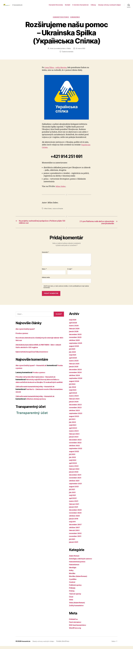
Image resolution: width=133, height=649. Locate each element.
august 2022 (74, 454)
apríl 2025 (73, 361)
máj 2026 (73, 323)
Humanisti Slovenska (56, 6)
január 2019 (74, 522)
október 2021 (74, 484)
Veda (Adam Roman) (77, 605)
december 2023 (76, 407)
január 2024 (74, 405)
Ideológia (73, 570)
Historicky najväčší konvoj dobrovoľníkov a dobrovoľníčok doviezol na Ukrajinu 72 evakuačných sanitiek (39, 385)
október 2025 (75, 343)
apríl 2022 (73, 466)
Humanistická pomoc (61, 20)
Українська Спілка (50, 150)
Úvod (71, 600)
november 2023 (76, 410)
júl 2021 (72, 492)
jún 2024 (73, 390)
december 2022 (76, 443)
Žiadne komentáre (67, 54)
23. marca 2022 (81, 51)
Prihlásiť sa (73, 622)
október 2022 (75, 448)
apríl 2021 (73, 501)
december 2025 (76, 337)
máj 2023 (73, 428)
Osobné (72, 585)
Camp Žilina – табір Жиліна (56, 70)
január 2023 (74, 440)
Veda (71, 603)
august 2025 (74, 349)
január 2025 (74, 370)
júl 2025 (72, 352)
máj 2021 (73, 498)
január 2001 (74, 545)
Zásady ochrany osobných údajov (109, 6)
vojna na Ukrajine (58, 211)
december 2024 (76, 372)
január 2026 (74, 334)
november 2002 (76, 536)
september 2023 (76, 416)
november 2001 (75, 539)
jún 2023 (73, 425)
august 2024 (74, 384)
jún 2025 (73, 355)
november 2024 (76, 375)
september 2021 (76, 487)
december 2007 (76, 527)
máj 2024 (73, 393)
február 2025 (74, 367)
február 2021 (74, 507)
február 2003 (74, 533)
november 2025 (76, 340)
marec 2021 (74, 504)
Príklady (72, 591)
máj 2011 (73, 525)
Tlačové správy (75, 597)
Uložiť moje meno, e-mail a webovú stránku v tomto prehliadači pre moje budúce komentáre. (66, 289)
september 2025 (76, 346)
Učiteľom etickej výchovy (37, 405)
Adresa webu (46, 280)
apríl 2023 (73, 431)
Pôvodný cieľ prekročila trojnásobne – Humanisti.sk (37, 380)
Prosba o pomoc (22, 336)
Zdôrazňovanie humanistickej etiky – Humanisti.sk (37, 392)
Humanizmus (75, 20)
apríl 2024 (73, 396)
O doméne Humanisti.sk (80, 6)
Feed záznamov (75, 625)
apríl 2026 (73, 326)
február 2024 (74, 402)
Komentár (45, 255)
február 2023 (74, 437)
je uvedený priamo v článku (62, 51)
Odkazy (93, 6)
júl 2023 (72, 422)
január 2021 (74, 510)
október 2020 (75, 519)
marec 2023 (74, 434)
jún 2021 (72, 495)
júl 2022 (72, 457)
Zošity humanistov (77, 608)
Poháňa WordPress (64, 644)
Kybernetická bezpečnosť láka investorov (33, 355)
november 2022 (76, 446)
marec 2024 (74, 399)
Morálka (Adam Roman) (79, 579)
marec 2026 (74, 329)
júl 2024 (72, 387)
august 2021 (74, 489)
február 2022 (74, 472)
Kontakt (67, 6)
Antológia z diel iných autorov (81, 562)
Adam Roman (74, 559)
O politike (73, 582)
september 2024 (76, 381)
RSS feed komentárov (78, 628)
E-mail (69, 272)
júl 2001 (72, 542)
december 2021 (76, 478)
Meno (44, 272)
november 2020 (76, 516)
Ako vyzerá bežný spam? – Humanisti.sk (32, 368)
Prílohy (72, 594)
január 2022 (74, 475)
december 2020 (76, 513)
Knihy (71, 573)
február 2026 (74, 331)
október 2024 (75, 378)
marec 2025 (74, 364)
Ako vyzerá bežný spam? (26, 332)
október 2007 (75, 530)
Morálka (72, 576)
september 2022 (76, 451)
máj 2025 (73, 358)
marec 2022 (74, 469)
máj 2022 (73, 463)
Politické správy (76, 588)
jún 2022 (73, 460)
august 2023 (74, 419)
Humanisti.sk (26, 644)
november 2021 (75, 481)
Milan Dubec (61, 189)
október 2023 (75, 413)
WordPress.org (75, 631)
